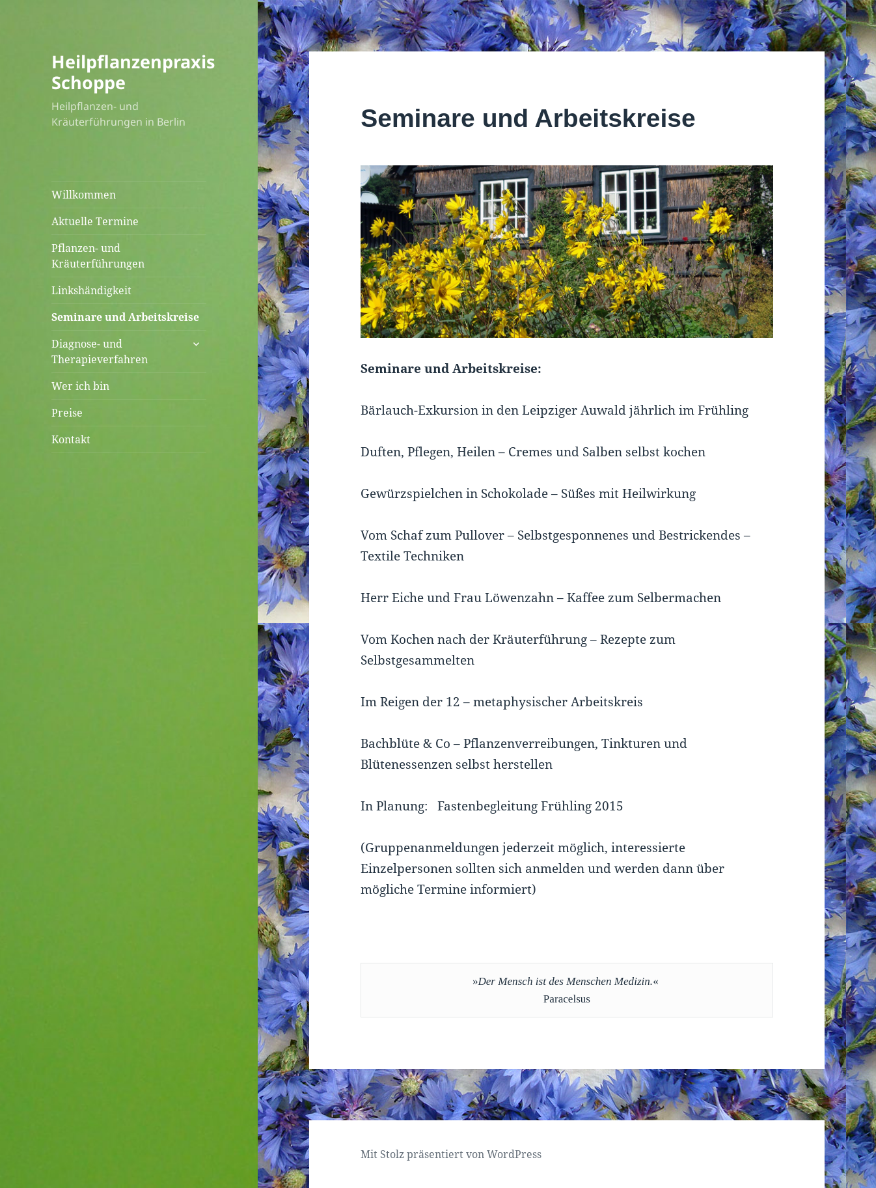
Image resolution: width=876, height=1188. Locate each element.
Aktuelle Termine (95, 221)
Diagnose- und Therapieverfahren (99, 351)
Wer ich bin (80, 386)
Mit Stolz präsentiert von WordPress (451, 1154)
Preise (67, 413)
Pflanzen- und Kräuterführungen (97, 256)
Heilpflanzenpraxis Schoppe (133, 71)
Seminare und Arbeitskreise (125, 317)
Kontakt (70, 439)
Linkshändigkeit (91, 290)
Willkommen (83, 194)
